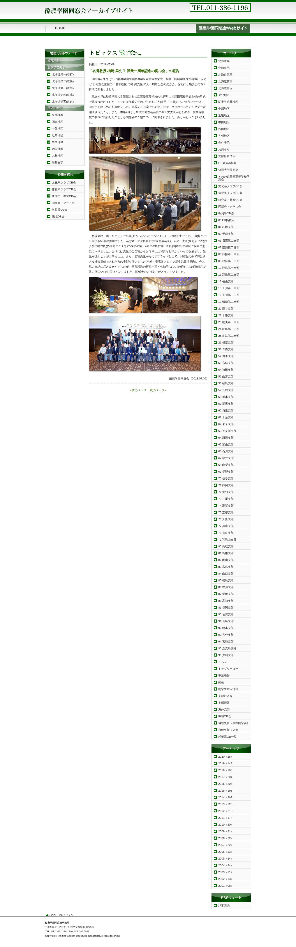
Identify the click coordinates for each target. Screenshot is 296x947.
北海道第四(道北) (63, 94)
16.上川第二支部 (228, 295)
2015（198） (226, 790)
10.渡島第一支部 (228, 267)
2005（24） (225, 858)
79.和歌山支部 (227, 539)
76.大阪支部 (226, 519)
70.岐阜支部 (226, 478)
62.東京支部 (226, 424)
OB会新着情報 (227, 163)
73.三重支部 (226, 498)
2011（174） (226, 817)
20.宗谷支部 (226, 308)
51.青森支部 (226, 349)
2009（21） (225, 831)
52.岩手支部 (226, 356)
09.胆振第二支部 (228, 261)
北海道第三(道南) (63, 88)
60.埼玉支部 (226, 410)
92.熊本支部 (226, 628)
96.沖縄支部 (226, 655)
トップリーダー (228, 668)
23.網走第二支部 (228, 322)
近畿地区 (57, 135)
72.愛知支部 (226, 492)
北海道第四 (225, 81)
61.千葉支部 (226, 417)
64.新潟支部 (226, 437)
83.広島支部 (226, 566)
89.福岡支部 (226, 607)
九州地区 (57, 155)
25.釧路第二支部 (228, 335)
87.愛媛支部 (226, 594)
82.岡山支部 (226, 560)
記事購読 (224, 905)
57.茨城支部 (226, 390)
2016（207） (226, 783)
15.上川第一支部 (228, 288)
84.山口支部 (226, 573)
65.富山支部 (226, 444)
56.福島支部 (226, 383)
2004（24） (225, 865)
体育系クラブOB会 (64, 189)
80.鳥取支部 (226, 546)
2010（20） (225, 824)
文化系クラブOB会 (64, 182)
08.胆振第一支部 (228, 254)
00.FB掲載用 (226, 220)
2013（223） (226, 804)
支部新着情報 (226, 156)
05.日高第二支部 (228, 240)
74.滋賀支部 (226, 505)
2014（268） (226, 797)
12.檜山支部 (226, 281)
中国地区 (57, 142)
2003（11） (225, 872)
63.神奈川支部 (227, 431)
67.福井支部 (226, 458)
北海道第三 (225, 74)
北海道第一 (225, 61)
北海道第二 (225, 67)
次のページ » (158, 390)
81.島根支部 (226, 553)
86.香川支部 (226, 587)
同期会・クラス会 (63, 203)
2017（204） (226, 777)
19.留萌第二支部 (228, 301)
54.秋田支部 (226, 369)
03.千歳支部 (226, 233)
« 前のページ (137, 390)
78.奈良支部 (226, 532)
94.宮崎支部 (226, 641)
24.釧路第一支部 (228, 329)
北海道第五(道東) (63, 101)
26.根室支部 (226, 342)
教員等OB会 (59, 209)
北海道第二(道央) (63, 81)
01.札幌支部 (226, 227)
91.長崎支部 (226, 621)
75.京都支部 (226, 512)
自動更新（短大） (229, 730)
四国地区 (57, 149)
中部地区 (57, 128)
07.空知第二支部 (228, 247)
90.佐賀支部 (226, 614)
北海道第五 (225, 88)
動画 (221, 682)
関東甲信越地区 (228, 101)
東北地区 (57, 115)
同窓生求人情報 (228, 689)
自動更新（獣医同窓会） (234, 723)
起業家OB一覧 (227, 736)
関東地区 (57, 121)
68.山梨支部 (226, 464)
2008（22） (225, 838)
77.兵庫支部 (226, 526)
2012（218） (226, 811)
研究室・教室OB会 (64, 196)
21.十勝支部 (226, 315)
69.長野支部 (226, 471)
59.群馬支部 (226, 403)
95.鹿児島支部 (227, 648)
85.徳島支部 (226, 580)
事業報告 (224, 675)
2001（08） (225, 885)
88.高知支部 (226, 600)
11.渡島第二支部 (228, 274)
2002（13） (225, 879)
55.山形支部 (226, 376)
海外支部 (57, 162)
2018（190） (226, 770)
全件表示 (224, 142)
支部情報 (224, 702)
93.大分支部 (226, 634)
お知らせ (224, 149)
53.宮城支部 (226, 363)
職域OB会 (58, 216)
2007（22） (225, 845)
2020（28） (225, 756)
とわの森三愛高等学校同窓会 (234, 178)
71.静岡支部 (226, 485)
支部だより (225, 696)
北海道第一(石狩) (63, 74)
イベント (224, 662)
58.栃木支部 (226, 397)
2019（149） (226, 763)
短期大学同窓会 (228, 169)
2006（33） (225, 851)
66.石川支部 (226, 451)
